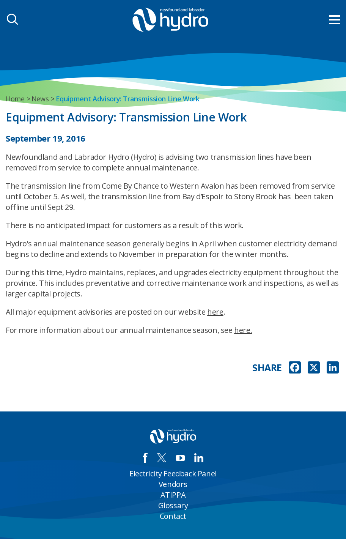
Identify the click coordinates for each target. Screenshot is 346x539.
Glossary (173, 505)
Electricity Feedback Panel (173, 473)
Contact (173, 516)
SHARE (267, 367)
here (215, 312)
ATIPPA (173, 495)
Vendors (173, 484)
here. (243, 330)
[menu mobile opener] (334, 19)
